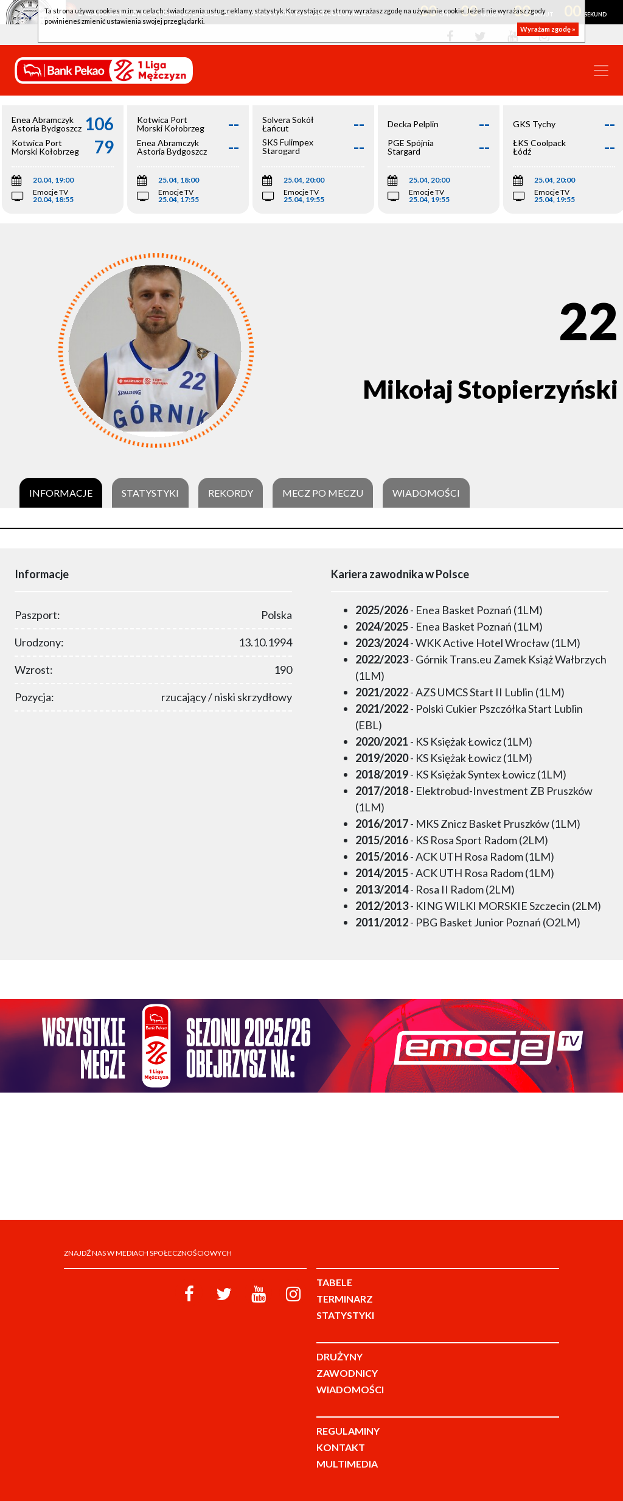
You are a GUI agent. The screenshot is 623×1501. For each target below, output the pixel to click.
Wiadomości (426, 493)
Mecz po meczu (322, 493)
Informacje (60, 493)
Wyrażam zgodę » (548, 29)
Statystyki (150, 493)
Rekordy (230, 493)
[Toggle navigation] (601, 70)
